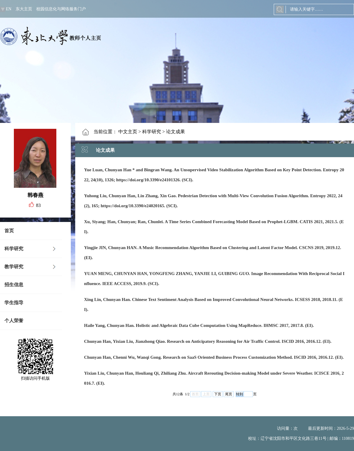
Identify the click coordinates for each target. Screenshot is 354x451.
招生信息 (13, 284)
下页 (217, 394)
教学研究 (13, 266)
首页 (9, 230)
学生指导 (13, 302)
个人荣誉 (13, 320)
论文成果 (175, 131)
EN (9, 9)
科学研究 (13, 248)
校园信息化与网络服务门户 (61, 9)
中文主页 (127, 131)
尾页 (228, 394)
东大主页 (24, 9)
